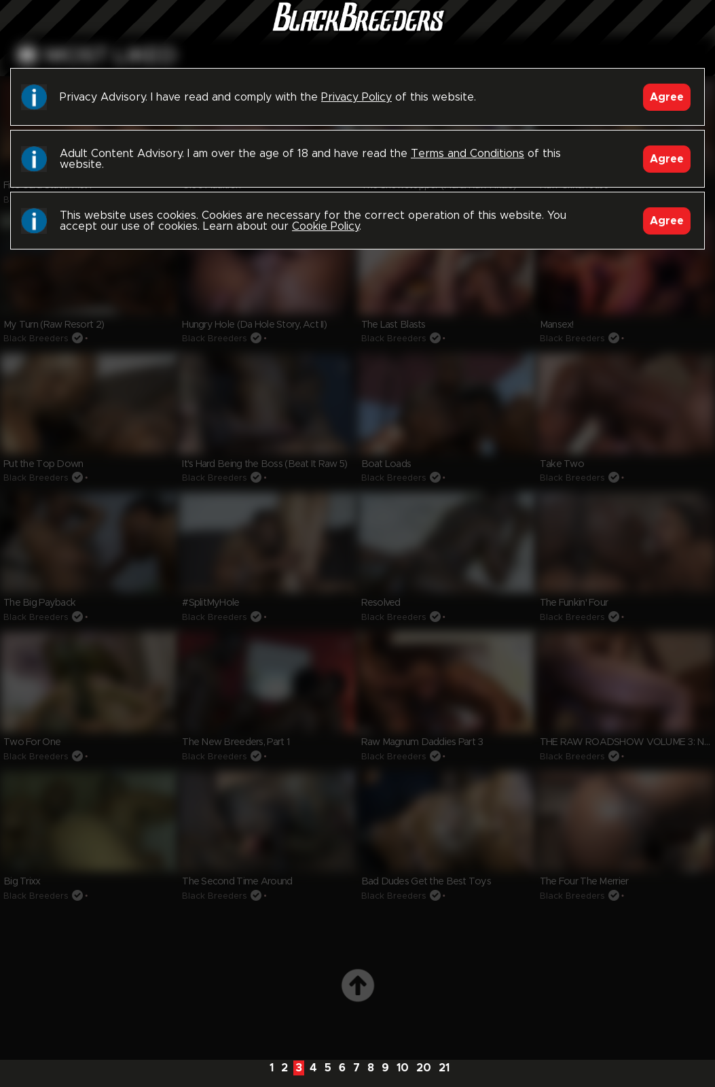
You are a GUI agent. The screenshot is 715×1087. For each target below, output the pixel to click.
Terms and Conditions (467, 153)
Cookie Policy (325, 226)
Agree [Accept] (667, 97)
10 (403, 1068)
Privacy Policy (356, 97)
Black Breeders (358, 30)
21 (444, 1068)
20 (423, 1068)
